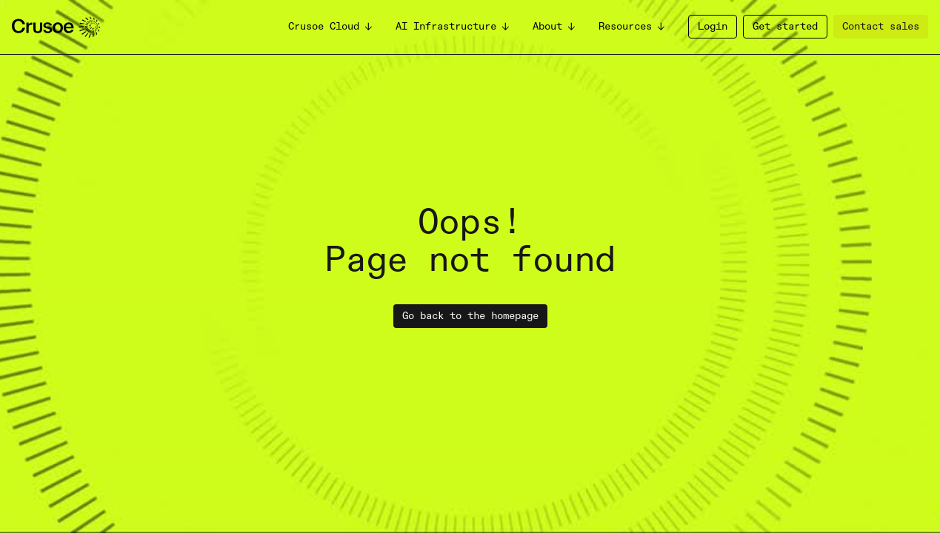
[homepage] (56, 27)
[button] (331, 27)
